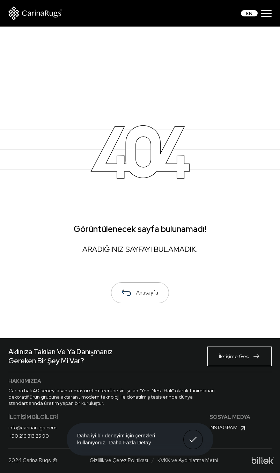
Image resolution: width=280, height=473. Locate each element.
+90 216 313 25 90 (28, 436)
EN (249, 13)
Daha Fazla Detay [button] (130, 442)
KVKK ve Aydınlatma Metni (187, 460)
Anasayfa (140, 292)
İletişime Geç (239, 356)
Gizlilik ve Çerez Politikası (119, 460)
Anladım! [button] (193, 434)
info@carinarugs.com (32, 427)
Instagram (228, 428)
